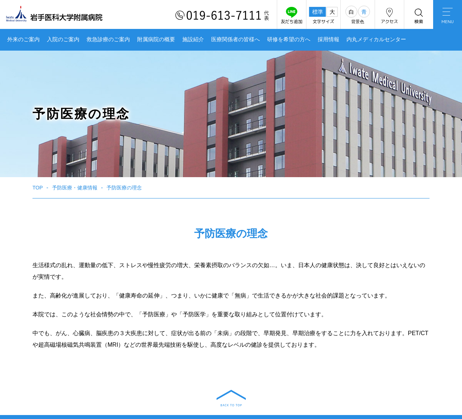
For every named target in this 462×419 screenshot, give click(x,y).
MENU (447, 16)
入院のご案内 (63, 39)
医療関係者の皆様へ (235, 39)
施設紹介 (193, 39)
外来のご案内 (23, 39)
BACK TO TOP (231, 398)
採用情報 (328, 39)
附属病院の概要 (156, 39)
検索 (418, 16)
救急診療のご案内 (108, 39)
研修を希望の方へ (288, 39)
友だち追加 (291, 16)
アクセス (389, 16)
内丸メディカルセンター (376, 39)
